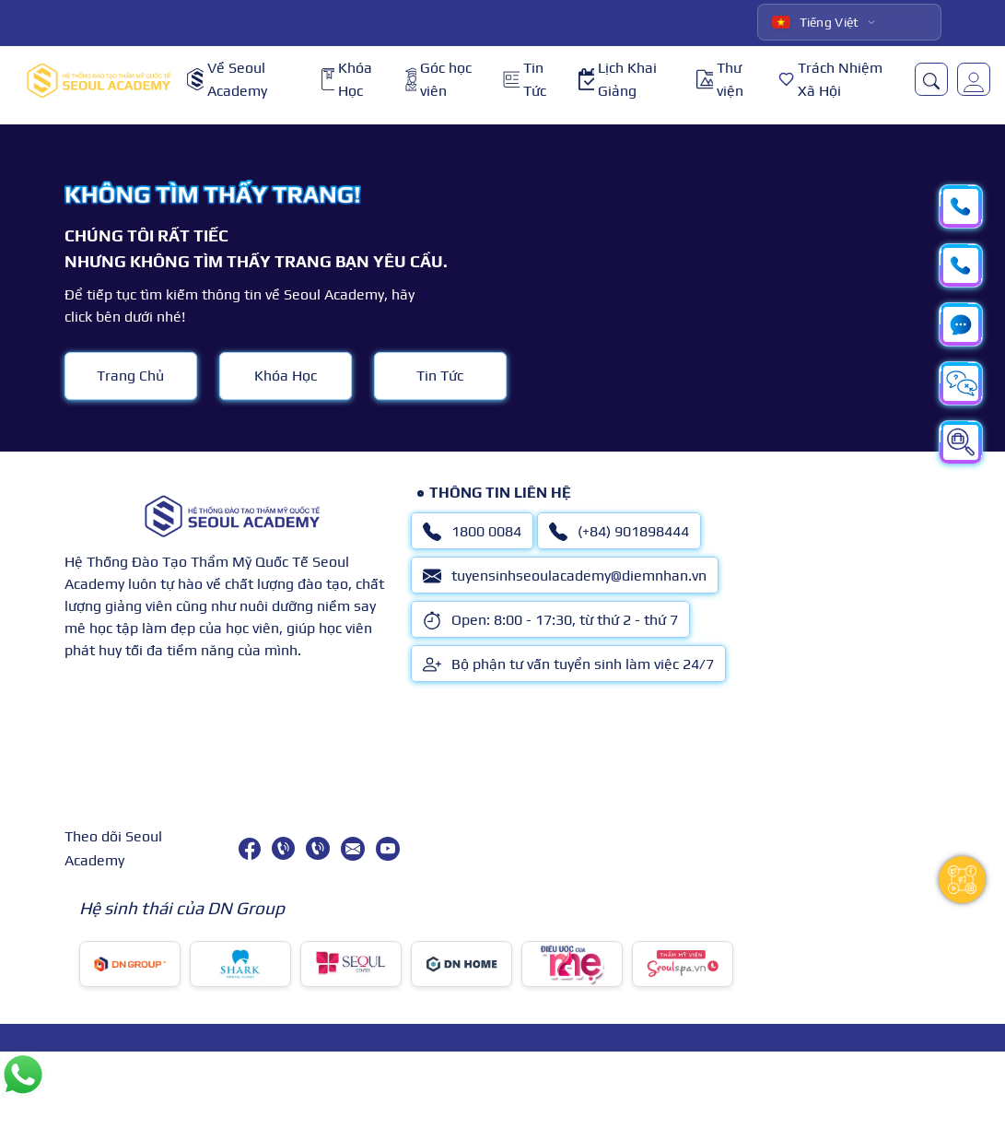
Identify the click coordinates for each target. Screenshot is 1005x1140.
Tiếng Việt (815, 22)
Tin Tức (524, 79)
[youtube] (388, 849)
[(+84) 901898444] (317, 848)
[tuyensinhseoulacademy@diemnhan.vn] (353, 849)
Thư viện (719, 79)
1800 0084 (472, 532)
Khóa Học (346, 79)
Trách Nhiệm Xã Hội (830, 79)
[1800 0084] (283, 848)
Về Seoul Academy (227, 79)
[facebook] (250, 849)
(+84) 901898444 (619, 532)
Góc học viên (438, 79)
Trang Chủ (130, 375)
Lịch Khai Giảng (617, 79)
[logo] (98, 80)
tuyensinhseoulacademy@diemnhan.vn (565, 576)
